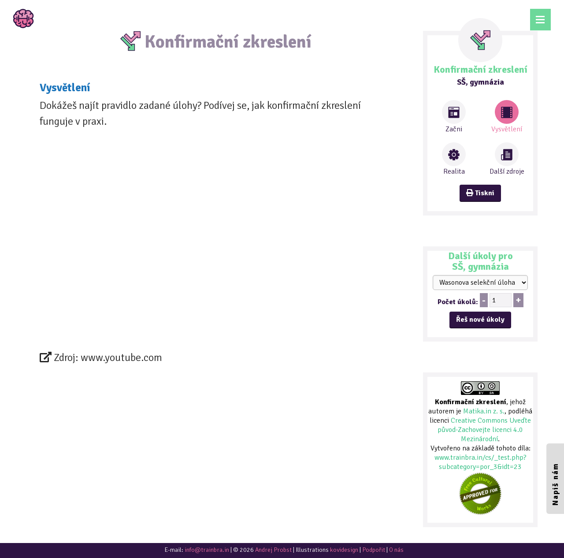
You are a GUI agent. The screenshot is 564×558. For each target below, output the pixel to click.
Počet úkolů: (458, 302)
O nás (396, 550)
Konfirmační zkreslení (470, 402)
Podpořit (373, 550)
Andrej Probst (273, 550)
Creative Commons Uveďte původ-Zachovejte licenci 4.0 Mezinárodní (484, 429)
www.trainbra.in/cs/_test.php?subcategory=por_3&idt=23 (480, 462)
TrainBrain (23, 18)
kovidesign (344, 550)
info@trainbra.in (207, 550)
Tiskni (480, 193)
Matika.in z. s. (484, 411)
